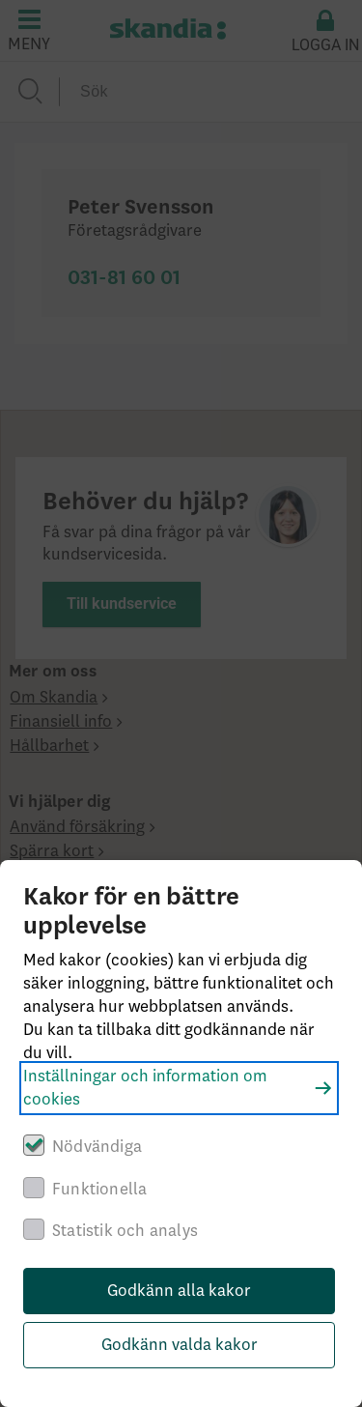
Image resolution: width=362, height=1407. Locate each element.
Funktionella (99, 1189)
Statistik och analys (125, 1231)
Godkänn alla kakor (179, 1291)
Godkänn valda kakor (179, 1345)
